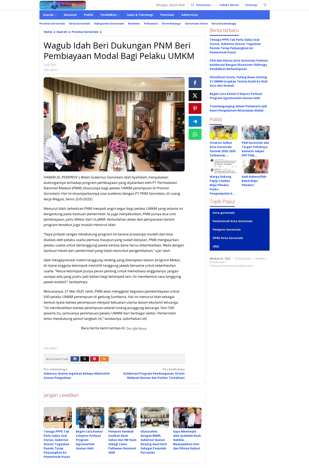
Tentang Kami (243, 258)
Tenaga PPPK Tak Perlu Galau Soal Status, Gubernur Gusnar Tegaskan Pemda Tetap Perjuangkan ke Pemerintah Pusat (57, 444)
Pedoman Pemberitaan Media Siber (231, 265)
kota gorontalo (224, 213)
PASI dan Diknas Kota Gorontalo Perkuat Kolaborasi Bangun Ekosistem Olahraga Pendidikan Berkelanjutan (239, 65)
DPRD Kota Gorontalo (228, 238)
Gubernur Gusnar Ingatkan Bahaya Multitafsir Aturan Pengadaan (77, 373)
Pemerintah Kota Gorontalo (233, 221)
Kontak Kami (217, 262)
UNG (216, 246)
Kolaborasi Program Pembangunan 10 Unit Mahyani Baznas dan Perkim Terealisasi (151, 373)
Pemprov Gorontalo (227, 229)
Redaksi (260, 258)
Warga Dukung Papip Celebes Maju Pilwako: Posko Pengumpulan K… (222, 185)
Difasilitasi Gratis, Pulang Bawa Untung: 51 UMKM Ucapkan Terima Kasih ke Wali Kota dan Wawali (239, 81)
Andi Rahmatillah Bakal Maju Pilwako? (254, 181)
